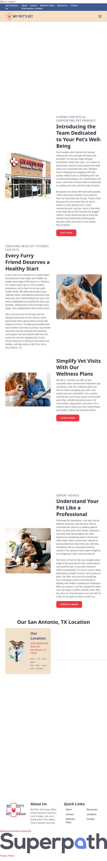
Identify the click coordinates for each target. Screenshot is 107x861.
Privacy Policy (7, 859)
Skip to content (7, 1)
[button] (100, 16)
